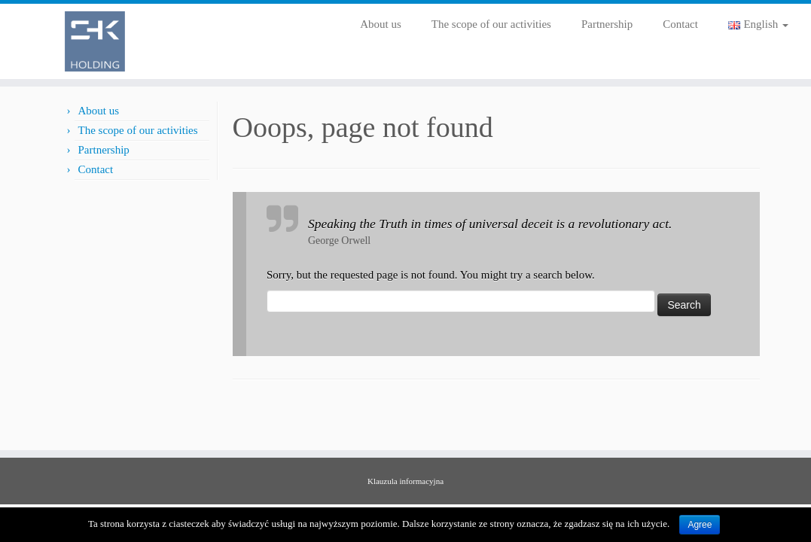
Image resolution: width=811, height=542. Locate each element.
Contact (680, 24)
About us (380, 24)
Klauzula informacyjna (405, 481)
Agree (700, 524)
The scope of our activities (491, 24)
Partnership (607, 24)
